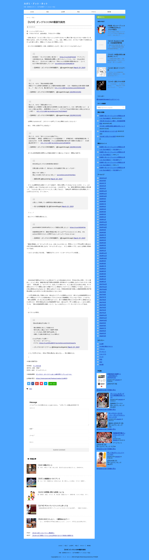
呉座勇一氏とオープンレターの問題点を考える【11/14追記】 (116, 27)
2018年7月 (102, 266)
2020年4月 (102, 212)
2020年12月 (103, 191)
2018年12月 (103, 253)
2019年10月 (103, 227)
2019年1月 (102, 250)
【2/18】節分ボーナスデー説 (108, 131)
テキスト (94, 11)
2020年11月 (103, 193)
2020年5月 (102, 209)
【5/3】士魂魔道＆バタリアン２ (49, 479)
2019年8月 (102, 232)
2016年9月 (102, 323)
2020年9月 (102, 199)
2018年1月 (102, 281)
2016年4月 (102, 336)
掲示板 (109, 11)
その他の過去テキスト (106, 346)
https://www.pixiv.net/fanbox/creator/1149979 (51, 378)
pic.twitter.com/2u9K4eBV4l (61, 143)
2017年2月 (102, 310)
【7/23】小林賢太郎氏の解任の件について (116, 55)
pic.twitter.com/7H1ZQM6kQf (57, 111)
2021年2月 (102, 186)
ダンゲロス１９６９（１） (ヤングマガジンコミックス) (117, 415)
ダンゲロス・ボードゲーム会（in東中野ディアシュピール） (54, 374)
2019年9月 (102, 230)
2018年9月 (102, 261)
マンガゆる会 (37, 366)
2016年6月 (102, 331)
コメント (32, 408)
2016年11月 (103, 318)
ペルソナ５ (102, 354)
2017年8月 (102, 294)
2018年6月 (102, 269)
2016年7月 (102, 328)
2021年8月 (102, 180)
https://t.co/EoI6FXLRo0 (68, 57)
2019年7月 (102, 235)
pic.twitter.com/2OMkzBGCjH (64, 63)
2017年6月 (102, 300)
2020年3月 (102, 214)
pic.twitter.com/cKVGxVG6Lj (66, 175)
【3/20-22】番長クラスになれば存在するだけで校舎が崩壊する (52, 535)
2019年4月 (102, 243)
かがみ (32, 11)
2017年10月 (103, 289)
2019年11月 (103, 224)
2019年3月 (102, 245)
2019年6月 (102, 237)
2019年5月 (102, 240)
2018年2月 (102, 279)
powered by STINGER (92, 557)
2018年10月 (103, 258)
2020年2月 (102, 217)
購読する (101, 17)
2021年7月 (102, 183)
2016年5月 (102, 333)
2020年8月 (102, 201)
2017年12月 (103, 284)
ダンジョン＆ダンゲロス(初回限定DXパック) (117, 395)
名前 (31, 429)
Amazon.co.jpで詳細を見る (106, 390)
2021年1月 (102, 188)
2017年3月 (102, 307)
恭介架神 (116, 149)
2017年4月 (102, 305)
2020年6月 (102, 206)
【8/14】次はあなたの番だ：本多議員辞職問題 (116, 42)
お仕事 (63, 11)
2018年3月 (102, 276)
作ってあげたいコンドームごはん (115, 453)
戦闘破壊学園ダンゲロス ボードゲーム (119, 435)
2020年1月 (102, 219)
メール (32, 435)
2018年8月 (102, 263)
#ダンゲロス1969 (60, 88)
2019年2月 (102, 248)
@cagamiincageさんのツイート (108, 99)
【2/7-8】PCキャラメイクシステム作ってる (53, 506)
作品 (78, 11)
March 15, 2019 (67, 206)
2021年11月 (103, 178)
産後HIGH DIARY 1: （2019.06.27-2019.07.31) (114, 376)
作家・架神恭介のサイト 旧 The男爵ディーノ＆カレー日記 (74, 552)
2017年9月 (102, 292)
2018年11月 (103, 256)
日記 (47, 11)
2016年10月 (103, 320)
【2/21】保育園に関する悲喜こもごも (51, 492)
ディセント (102, 351)
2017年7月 (102, 297)
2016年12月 (103, 315)
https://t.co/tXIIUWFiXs (78, 227)
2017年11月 (103, 287)
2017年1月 (102, 313)
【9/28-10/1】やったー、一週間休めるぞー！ (54, 519)
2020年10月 (103, 196)
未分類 (101, 364)
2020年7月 (102, 204)
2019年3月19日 (75, 92)
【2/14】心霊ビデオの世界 (116, 81)
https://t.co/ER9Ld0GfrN (47, 343)
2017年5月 (102, 302)
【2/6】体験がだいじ (45, 465)
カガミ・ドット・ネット (36, 3)
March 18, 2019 (56, 179)
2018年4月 (102, 274)
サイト (32, 442)
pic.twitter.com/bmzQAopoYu (66, 343)
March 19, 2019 (79, 68)
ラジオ (101, 357)
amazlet (117, 380)
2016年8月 (102, 325)
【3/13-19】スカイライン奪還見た (43, 533)
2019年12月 (103, 222)
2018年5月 (102, 271)
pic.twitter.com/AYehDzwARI (75, 88)
